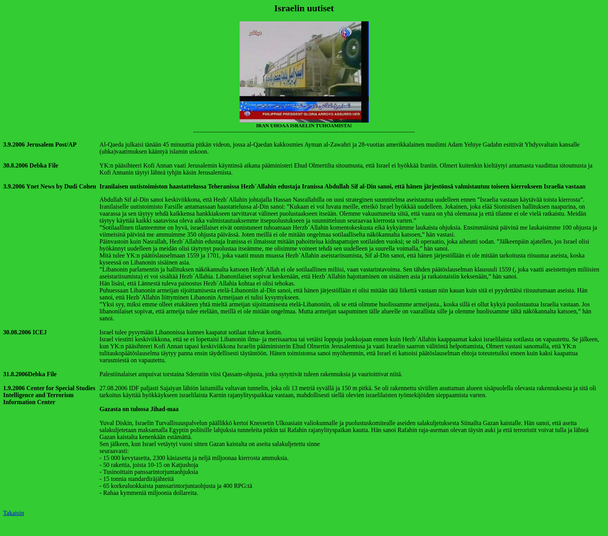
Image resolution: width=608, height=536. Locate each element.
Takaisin (13, 513)
